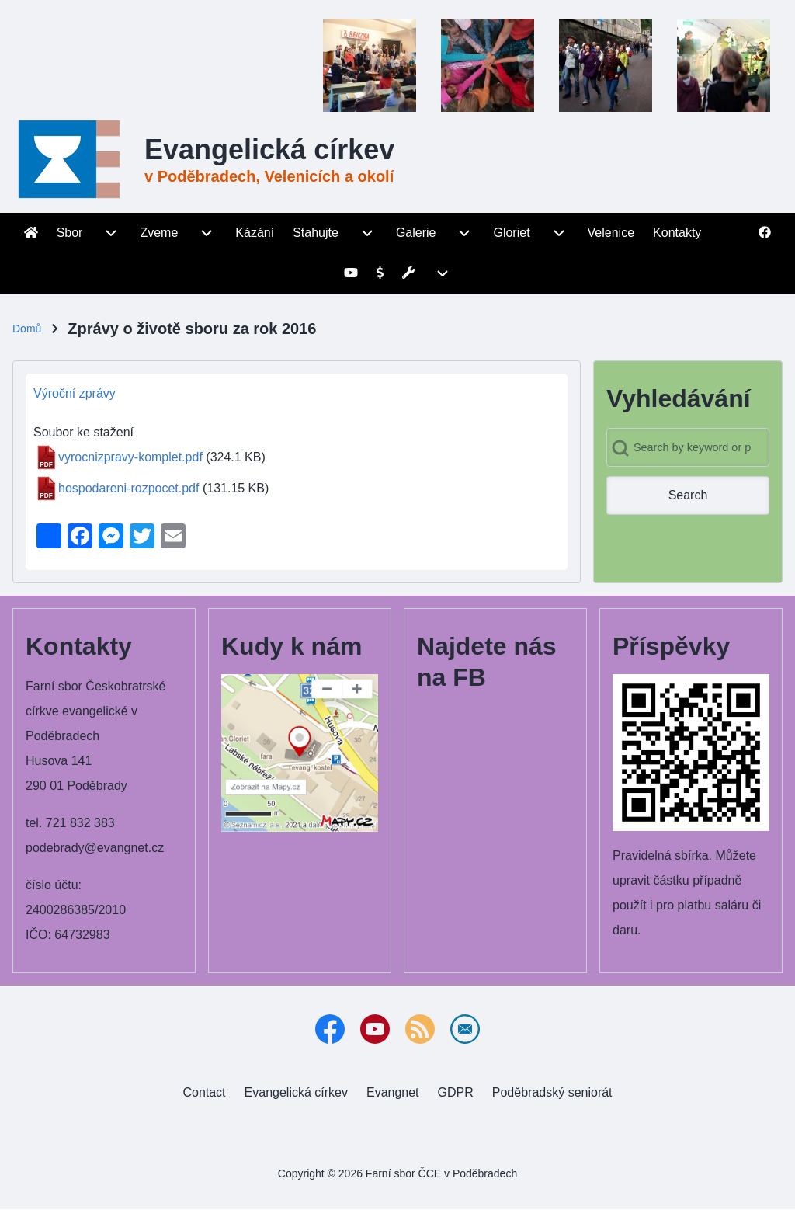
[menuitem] (31, 233)
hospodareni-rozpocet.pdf (128, 488)
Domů (26, 328)
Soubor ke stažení (83, 432)
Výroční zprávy (74, 393)
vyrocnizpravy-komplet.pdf (130, 457)
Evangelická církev (269, 149)
